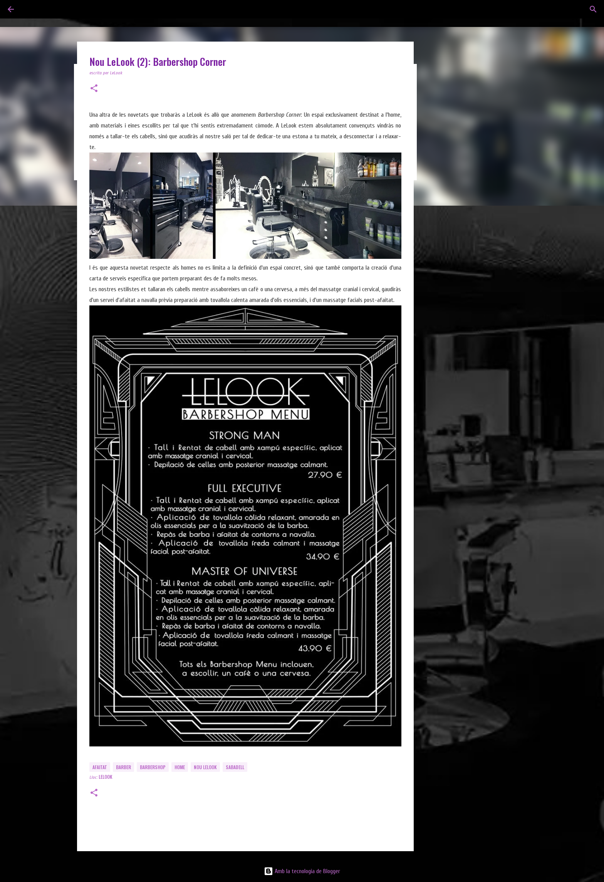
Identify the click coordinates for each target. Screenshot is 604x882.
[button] (94, 89)
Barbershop (153, 767)
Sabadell (235, 767)
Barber (123, 767)
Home (179, 767)
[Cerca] (593, 9)
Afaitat (99, 767)
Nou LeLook (205, 767)
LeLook (105, 776)
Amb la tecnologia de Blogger (302, 871)
